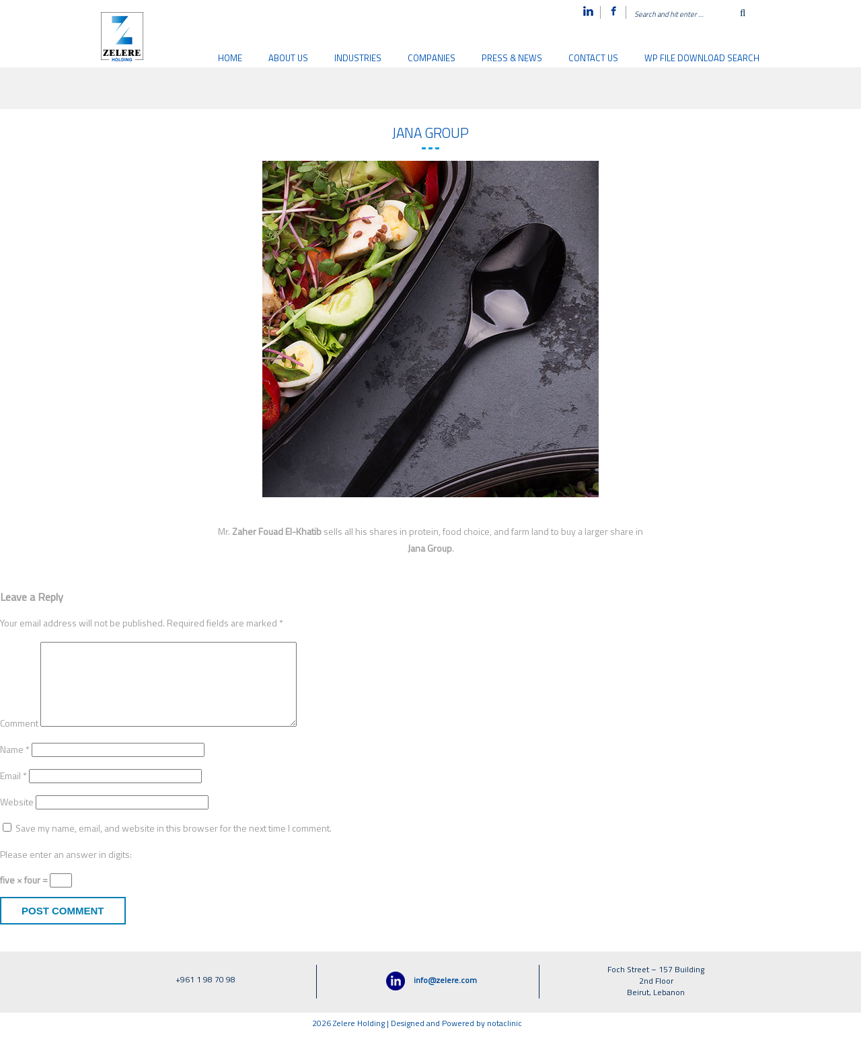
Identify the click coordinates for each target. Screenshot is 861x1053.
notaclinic (504, 1040)
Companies (431, 59)
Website (17, 819)
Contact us (593, 59)
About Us (288, 59)
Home (230, 59)
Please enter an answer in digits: (66, 872)
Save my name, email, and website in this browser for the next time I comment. (173, 845)
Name (15, 767)
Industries (357, 59)
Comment (19, 740)
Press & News (512, 59)
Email (13, 793)
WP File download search (701, 59)
